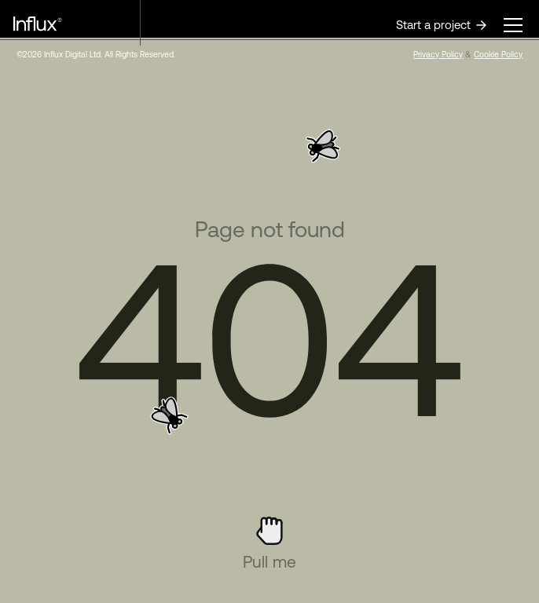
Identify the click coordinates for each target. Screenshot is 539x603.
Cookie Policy (498, 54)
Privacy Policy (438, 54)
